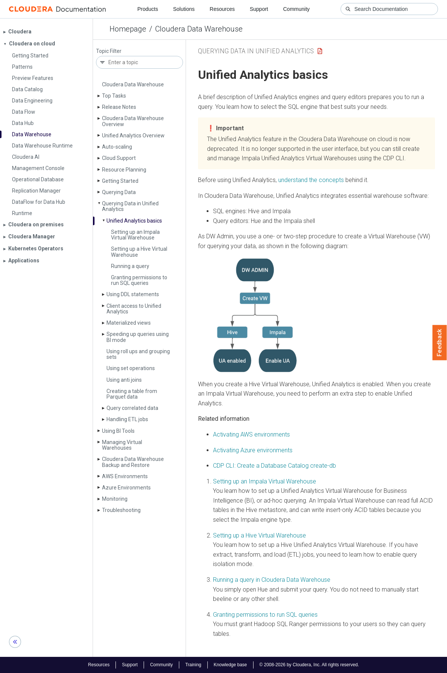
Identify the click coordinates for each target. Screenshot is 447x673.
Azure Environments (126, 488)
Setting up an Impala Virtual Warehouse (135, 235)
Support (259, 9)
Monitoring (115, 499)
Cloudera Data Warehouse (199, 28)
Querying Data (119, 192)
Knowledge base (230, 664)
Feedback (439, 343)
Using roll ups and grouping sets (138, 354)
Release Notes (119, 107)
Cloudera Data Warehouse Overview (133, 121)
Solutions (184, 9)
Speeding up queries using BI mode (137, 337)
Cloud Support (119, 158)
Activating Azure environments (252, 450)
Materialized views (128, 323)
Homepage (128, 28)
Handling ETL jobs (127, 419)
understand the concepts (311, 180)
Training (193, 664)
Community (296, 9)
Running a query (130, 266)
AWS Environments (125, 476)
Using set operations (130, 368)
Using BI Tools (118, 431)
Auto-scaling (117, 147)
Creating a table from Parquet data (131, 394)
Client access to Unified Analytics (133, 309)
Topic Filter (109, 51)
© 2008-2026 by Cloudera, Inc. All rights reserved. (309, 664)
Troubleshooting (121, 510)
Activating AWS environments (251, 434)
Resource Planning (124, 170)
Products (147, 9)
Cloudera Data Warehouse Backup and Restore (133, 462)
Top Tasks (114, 96)
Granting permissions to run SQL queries (139, 280)
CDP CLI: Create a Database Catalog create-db (274, 465)
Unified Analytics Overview (133, 135)
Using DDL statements (132, 294)
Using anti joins (124, 380)
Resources (222, 9)
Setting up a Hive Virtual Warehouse (139, 251)
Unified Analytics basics (134, 221)
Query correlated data (132, 408)
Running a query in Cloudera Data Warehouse (271, 579)
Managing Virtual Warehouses (122, 445)
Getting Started (120, 181)
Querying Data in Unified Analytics (130, 206)
